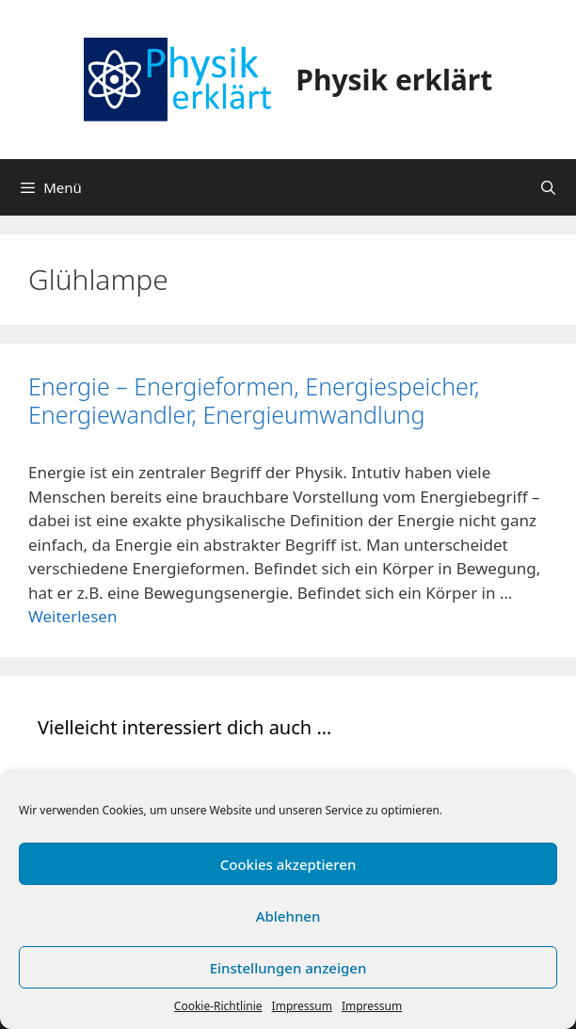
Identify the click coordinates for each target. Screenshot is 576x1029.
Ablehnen (288, 916)
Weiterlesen (72, 616)
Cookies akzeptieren (288, 864)
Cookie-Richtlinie (218, 1006)
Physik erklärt (394, 79)
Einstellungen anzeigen (288, 967)
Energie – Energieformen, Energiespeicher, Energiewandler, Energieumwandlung (253, 400)
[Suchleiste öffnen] (548, 187)
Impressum (302, 1006)
